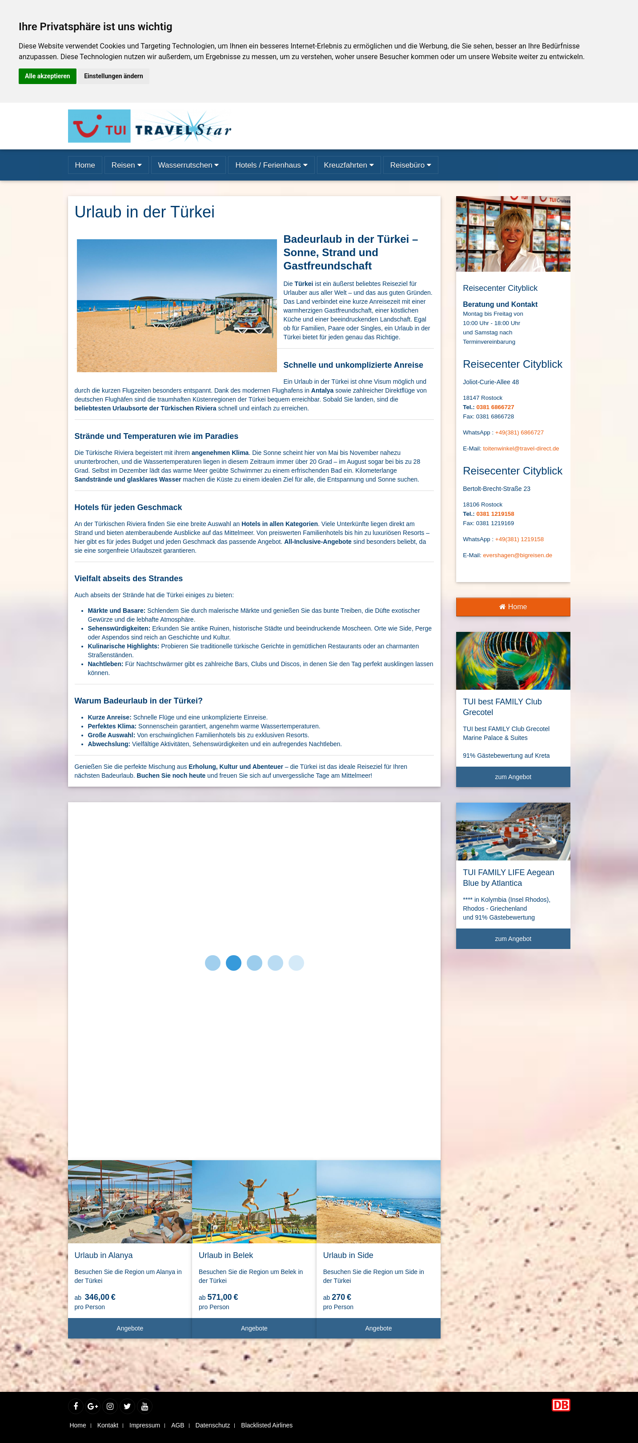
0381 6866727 (495, 407)
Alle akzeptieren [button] (47, 76)
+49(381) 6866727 (519, 432)
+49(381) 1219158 (519, 539)
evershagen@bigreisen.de (517, 555)
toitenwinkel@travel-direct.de (521, 448)
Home (513, 607)
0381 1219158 (495, 513)
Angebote (150, 1331)
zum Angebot (529, 780)
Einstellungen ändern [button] (113, 76)
